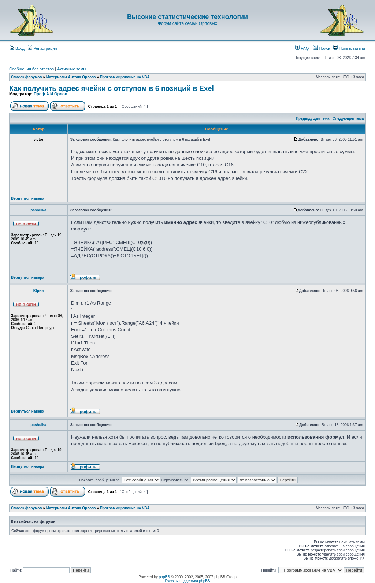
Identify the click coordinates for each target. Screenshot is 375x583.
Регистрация (42, 48)
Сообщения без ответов (31, 69)
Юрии (38, 291)
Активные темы (71, 69)
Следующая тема (348, 119)
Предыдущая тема (313, 119)
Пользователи (349, 48)
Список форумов (26, 77)
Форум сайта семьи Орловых (187, 23)
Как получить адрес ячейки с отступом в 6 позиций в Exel (111, 88)
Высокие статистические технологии (187, 17)
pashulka (38, 210)
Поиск (321, 48)
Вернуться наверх (27, 198)
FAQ (302, 48)
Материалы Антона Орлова (71, 77)
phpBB (164, 577)
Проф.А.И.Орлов (50, 94)
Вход (17, 48)
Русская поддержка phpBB (187, 581)
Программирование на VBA (125, 77)
